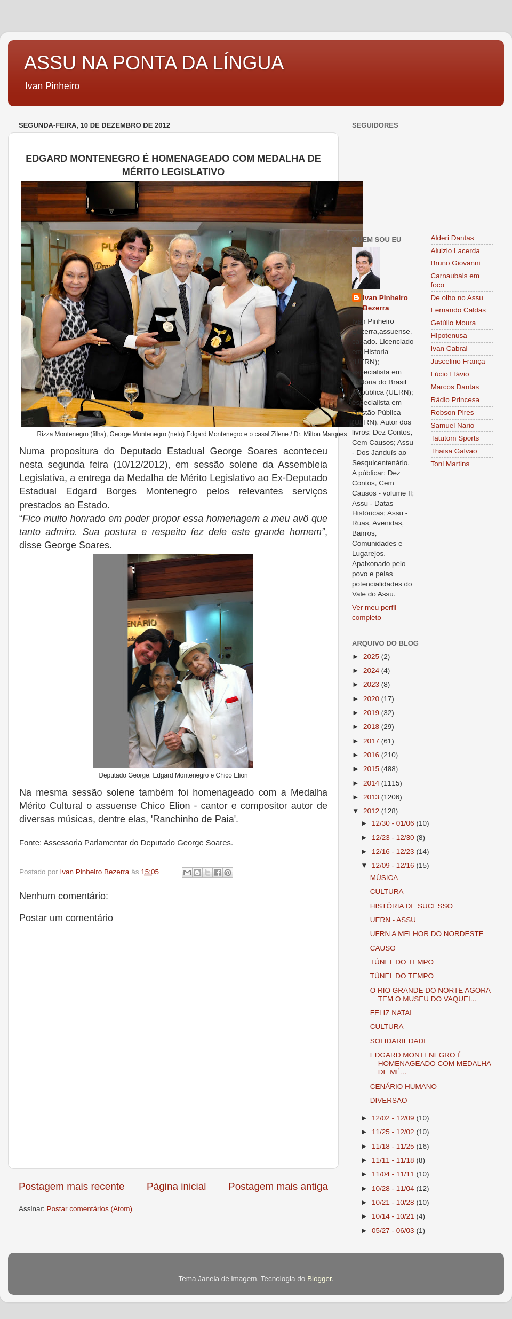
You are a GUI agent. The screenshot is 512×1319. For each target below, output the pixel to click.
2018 (372, 727)
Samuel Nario (453, 425)
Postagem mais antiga (278, 1186)
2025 (372, 657)
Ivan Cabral (449, 348)
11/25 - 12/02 (394, 1132)
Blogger (319, 1279)
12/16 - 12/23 (394, 851)
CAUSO (383, 948)
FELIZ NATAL (392, 1013)
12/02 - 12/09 (394, 1118)
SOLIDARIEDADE (399, 1041)
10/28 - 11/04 (394, 1188)
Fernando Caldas (458, 310)
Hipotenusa (449, 336)
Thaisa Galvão (454, 451)
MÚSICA (384, 878)
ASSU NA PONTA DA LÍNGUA (154, 63)
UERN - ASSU (393, 920)
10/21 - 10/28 (394, 1202)
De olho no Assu (457, 298)
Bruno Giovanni (456, 263)
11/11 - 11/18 (394, 1160)
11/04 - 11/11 (394, 1174)
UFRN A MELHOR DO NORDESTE (427, 934)
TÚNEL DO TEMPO (402, 962)
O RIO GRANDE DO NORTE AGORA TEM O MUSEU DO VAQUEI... (430, 994)
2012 (372, 811)
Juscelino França (458, 361)
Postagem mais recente (71, 1186)
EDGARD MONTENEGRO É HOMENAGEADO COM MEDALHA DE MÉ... (430, 1063)
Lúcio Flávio (450, 374)
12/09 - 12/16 (394, 865)
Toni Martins (450, 464)
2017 (372, 741)
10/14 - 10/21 (394, 1216)
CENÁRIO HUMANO (403, 1086)
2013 (372, 797)
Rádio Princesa (455, 400)
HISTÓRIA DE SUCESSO (411, 906)
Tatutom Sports (455, 438)
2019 (372, 713)
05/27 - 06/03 (394, 1231)
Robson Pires (452, 413)
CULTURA (387, 892)
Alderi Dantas (452, 238)
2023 (372, 684)
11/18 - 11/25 (394, 1146)
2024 (372, 670)
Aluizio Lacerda (455, 251)
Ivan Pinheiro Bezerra (385, 303)
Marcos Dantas (455, 387)
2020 (372, 699)
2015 (372, 769)
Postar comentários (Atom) (90, 1209)
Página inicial (176, 1186)
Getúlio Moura (453, 323)
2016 (372, 755)
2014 (372, 783)
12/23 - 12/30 (394, 838)
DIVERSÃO (388, 1100)
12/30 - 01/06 (394, 823)
